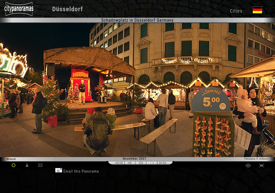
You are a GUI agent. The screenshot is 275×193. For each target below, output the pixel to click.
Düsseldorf (67, 9)
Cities (236, 11)
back (11, 159)
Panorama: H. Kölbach (256, 158)
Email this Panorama (77, 171)
